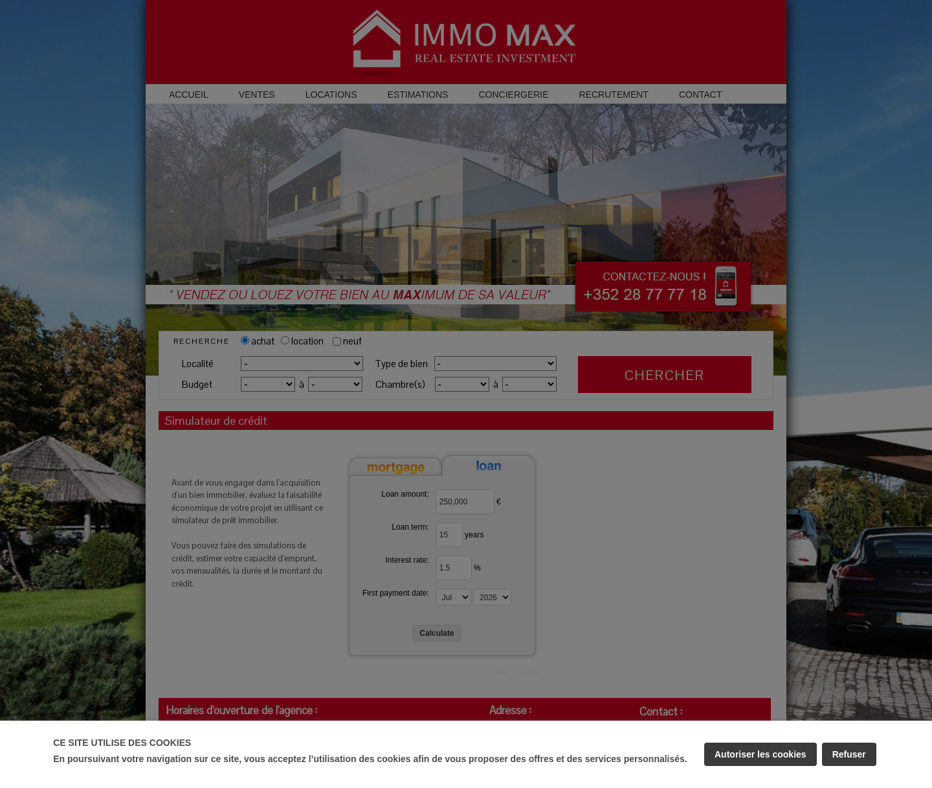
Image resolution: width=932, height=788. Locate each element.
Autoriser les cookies (760, 754)
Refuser (849, 754)
